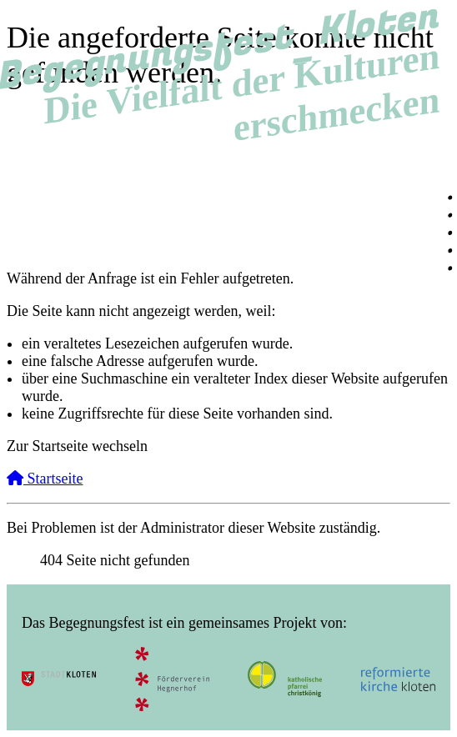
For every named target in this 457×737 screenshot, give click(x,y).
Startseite (45, 478)
